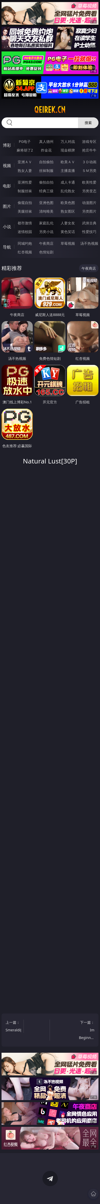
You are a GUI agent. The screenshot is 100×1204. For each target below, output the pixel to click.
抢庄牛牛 (89, 150)
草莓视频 (68, 243)
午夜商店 (46, 243)
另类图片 (89, 211)
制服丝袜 (25, 190)
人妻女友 (68, 223)
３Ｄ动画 (89, 161)
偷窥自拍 (25, 202)
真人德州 (46, 141)
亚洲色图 (46, 202)
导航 (7, 247)
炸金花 (46, 150)
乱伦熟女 (68, 190)
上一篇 (15, 1027)
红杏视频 (25, 252)
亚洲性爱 (25, 182)
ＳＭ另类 (89, 170)
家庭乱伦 (46, 223)
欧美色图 (68, 202)
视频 (7, 165)
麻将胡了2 (25, 150)
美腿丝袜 (25, 211)
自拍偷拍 (46, 161)
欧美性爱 (89, 182)
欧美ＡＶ (68, 161)
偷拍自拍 (46, 182)
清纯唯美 (46, 211)
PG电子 (25, 141)
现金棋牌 (68, 150)
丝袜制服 (46, 170)
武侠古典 (89, 223)
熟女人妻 (25, 170)
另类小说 (46, 231)
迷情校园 (25, 231)
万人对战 (68, 141)
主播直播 (68, 170)
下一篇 (87, 1031)
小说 (7, 226)
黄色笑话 (68, 231)
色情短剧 (46, 252)
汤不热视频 (89, 243)
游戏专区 (89, 141)
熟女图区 (68, 211)
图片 (7, 206)
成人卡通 (68, 182)
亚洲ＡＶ (25, 161)
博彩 (7, 145)
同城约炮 (25, 243)
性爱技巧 (89, 231)
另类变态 (89, 190)
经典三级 (46, 190)
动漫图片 (89, 202)
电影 (7, 186)
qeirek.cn (49, 110)
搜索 (88, 122)
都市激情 (25, 223)
